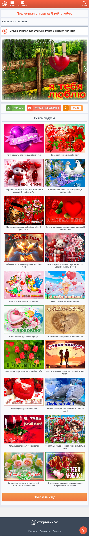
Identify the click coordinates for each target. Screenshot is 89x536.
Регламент (45, 531)
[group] (44, 31)
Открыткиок (8, 21)
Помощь (57, 531)
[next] (85, 69)
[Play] (4, 31)
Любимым (22, 21)
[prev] (4, 69)
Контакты (32, 531)
